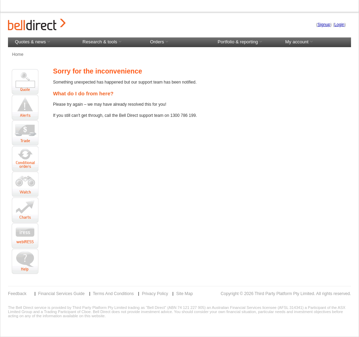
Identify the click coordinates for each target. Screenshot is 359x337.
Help (24, 261)
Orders (160, 41)
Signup (323, 24)
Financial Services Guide (61, 293)
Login (339, 24)
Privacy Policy (155, 293)
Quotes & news (33, 41)
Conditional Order (24, 159)
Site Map (184, 293)
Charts (24, 210)
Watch (24, 184)
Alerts (24, 107)
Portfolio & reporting (241, 41)
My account (315, 41)
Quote (24, 91)
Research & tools (102, 41)
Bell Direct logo (37, 24)
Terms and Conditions (113, 293)
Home (17, 54)
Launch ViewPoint (24, 236)
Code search (24, 78)
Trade (24, 133)
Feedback (17, 293)
